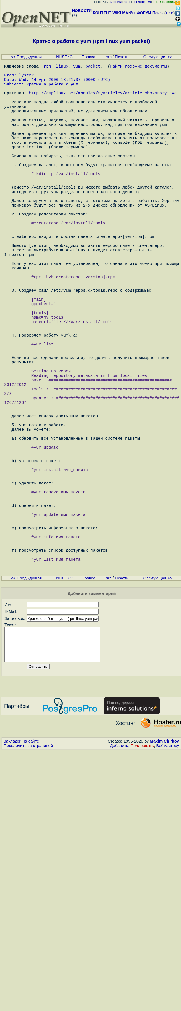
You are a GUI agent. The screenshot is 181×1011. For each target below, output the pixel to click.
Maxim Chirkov (164, 873)
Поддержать (142, 878)
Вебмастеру (167, 878)
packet (92, 67)
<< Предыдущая (26, 57)
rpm (47, 67)
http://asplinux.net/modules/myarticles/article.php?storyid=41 (104, 100)
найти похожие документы (138, 67)
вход (127, 1)
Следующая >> (157, 57)
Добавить (119, 878)
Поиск (157, 13)
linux (62, 67)
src (109, 57)
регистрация (142, 1)
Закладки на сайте (21, 873)
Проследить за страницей (28, 878)
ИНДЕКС (64, 57)
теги (169, 13)
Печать (121, 57)
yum (76, 67)
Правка (89, 57)
